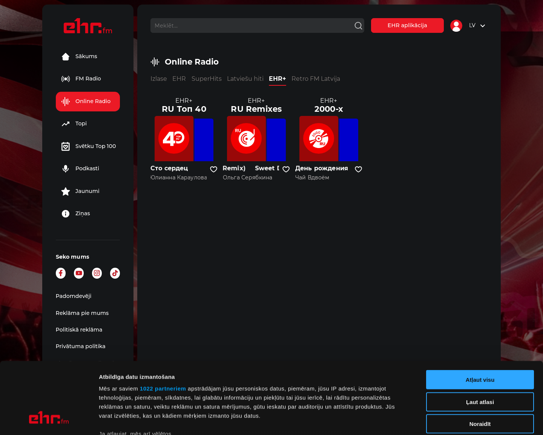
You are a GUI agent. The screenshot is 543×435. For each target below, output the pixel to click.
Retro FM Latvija (315, 78)
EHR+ (277, 78)
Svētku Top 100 (88, 146)
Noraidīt (480, 362)
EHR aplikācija (407, 25)
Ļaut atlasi (480, 340)
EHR (179, 78)
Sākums (79, 56)
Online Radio (85, 101)
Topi (74, 123)
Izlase (158, 78)
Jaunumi (80, 191)
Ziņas (75, 213)
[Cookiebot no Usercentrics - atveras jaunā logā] (49, 420)
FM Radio (81, 78)
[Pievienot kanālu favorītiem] (214, 169)
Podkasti (80, 168)
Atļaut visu (480, 318)
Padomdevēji (74, 296)
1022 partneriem (163, 327)
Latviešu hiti (245, 78)
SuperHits (207, 78)
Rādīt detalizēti (411, 420)
